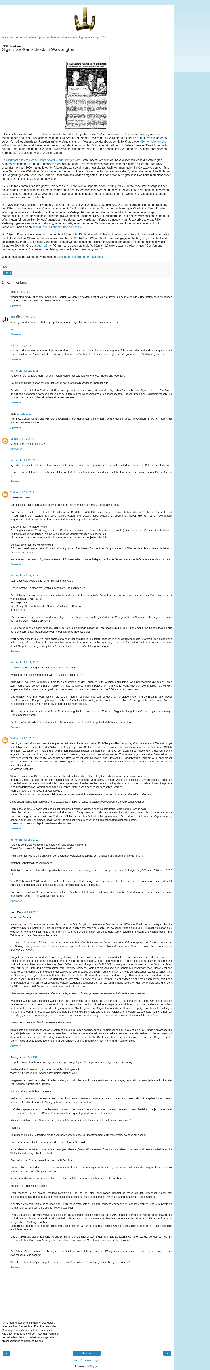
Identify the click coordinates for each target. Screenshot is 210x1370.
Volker (14, 438)
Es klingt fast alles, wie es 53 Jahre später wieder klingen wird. (42, 160)
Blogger (93, 1366)
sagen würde (43, 245)
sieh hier (15, 329)
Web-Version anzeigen (87, 1360)
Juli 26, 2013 (24, 291)
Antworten (16, 305)
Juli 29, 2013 (29, 1057)
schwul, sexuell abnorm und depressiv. (57, 227)
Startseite (87, 1353)
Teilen (8, 273)
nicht (74, 234)
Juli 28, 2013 (31, 912)
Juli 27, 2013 (31, 575)
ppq (12, 316)
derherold (16, 370)
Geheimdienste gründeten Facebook (80, 256)
